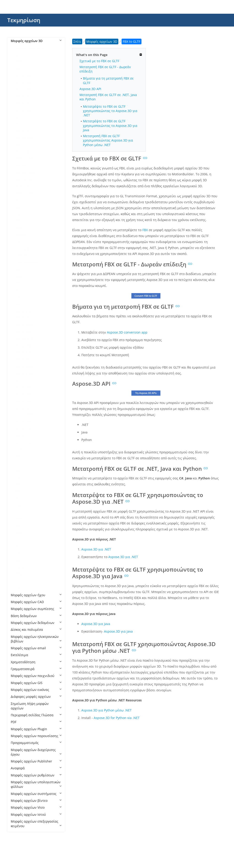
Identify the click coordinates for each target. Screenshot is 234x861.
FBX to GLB (23, 331)
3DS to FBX (23, 89)
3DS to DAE (23, 75)
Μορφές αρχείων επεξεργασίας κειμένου (36, 823)
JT (16, 463)
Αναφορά (36, 768)
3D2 (18, 55)
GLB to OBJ (23, 422)
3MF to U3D (24, 193)
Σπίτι (77, 41)
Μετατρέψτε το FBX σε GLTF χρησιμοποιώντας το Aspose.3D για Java (110, 125)
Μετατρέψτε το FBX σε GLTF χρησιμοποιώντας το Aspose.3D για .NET (110, 111)
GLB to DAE (23, 394)
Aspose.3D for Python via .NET (117, 718)
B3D (18, 221)
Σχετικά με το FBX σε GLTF (99, 61)
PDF (36, 722)
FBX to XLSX (24, 373)
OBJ (18, 505)
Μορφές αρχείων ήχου (36, 595)
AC (17, 200)
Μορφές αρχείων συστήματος (36, 793)
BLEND (20, 235)
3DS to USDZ (24, 138)
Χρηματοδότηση (36, 662)
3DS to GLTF (24, 103)
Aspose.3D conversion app (127, 332)
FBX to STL (23, 359)
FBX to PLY (23, 352)
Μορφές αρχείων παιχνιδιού (36, 676)
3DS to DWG (24, 82)
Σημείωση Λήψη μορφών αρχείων (36, 705)
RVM (18, 532)
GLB (18, 380)
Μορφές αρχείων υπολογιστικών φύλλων (36, 784)
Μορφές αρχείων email (36, 648)
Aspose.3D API (90, 89)
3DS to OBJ (23, 110)
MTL (18, 498)
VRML (19, 574)
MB (17, 484)
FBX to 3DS (23, 311)
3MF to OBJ (23, 179)
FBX (18, 304)
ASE (18, 214)
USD (18, 560)
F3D (18, 297)
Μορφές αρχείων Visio (36, 807)
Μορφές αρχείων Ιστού (36, 814)
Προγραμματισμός (36, 743)
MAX (18, 477)
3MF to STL (23, 186)
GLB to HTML (25, 415)
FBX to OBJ (23, 345)
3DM (18, 61)
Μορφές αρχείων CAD (36, 602)
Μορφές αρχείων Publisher (36, 761)
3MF (18, 144)
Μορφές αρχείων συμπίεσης (36, 609)
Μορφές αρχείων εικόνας (36, 689)
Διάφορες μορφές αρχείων (36, 696)
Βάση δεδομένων (36, 616)
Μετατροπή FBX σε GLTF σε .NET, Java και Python (108, 97)
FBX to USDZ (24, 366)
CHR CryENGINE (27, 262)
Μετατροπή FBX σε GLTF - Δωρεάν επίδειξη (105, 69)
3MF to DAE (24, 158)
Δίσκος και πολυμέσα (36, 629)
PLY (18, 512)
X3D (18, 588)
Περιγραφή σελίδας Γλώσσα (36, 715)
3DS (18, 68)
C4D (18, 242)
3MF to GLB (23, 165)
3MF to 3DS (23, 152)
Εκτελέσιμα (36, 655)
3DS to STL (23, 131)
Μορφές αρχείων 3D (36, 41)
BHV (18, 228)
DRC (18, 283)
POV (18, 518)
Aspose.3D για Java (95, 624)
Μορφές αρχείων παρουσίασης (36, 736)
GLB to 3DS (23, 387)
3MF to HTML (25, 172)
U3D (18, 553)
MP (17, 491)
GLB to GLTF (24, 408)
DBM (19, 276)
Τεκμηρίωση (23, 20)
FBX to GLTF (24, 339)
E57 (18, 290)
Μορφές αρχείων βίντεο (36, 800)
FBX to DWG (24, 325)
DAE (18, 269)
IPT (17, 456)
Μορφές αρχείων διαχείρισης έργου (36, 752)
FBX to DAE (23, 318)
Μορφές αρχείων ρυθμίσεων (36, 775)
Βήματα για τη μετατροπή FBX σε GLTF (108, 80)
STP (18, 546)
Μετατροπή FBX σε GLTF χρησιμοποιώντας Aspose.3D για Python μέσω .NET (108, 140)
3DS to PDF (23, 117)
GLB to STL (23, 435)
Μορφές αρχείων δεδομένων (36, 622)
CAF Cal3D (23, 248)
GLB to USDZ (24, 442)
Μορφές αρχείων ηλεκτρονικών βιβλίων (36, 638)
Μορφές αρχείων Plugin (36, 729)
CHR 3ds (21, 255)
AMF (18, 207)
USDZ (19, 567)
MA (17, 470)
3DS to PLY (23, 124)
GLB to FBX (23, 401)
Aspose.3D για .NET (96, 549)
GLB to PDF (23, 429)
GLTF (19, 449)
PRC (18, 526)
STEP (19, 539)
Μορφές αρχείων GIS (36, 683)
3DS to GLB (23, 96)
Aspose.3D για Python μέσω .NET (106, 710)
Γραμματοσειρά (36, 669)
